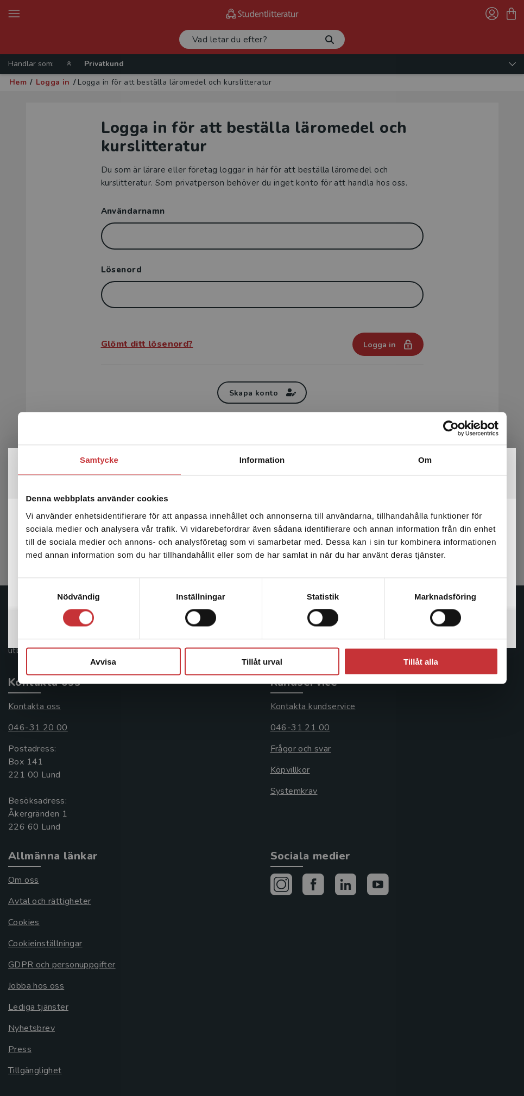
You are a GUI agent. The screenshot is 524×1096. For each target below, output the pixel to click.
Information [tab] (262, 459)
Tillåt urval (262, 661)
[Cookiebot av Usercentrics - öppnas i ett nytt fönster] (450, 428)
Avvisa (103, 661)
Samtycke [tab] (99, 459)
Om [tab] (425, 459)
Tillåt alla (420, 661)
